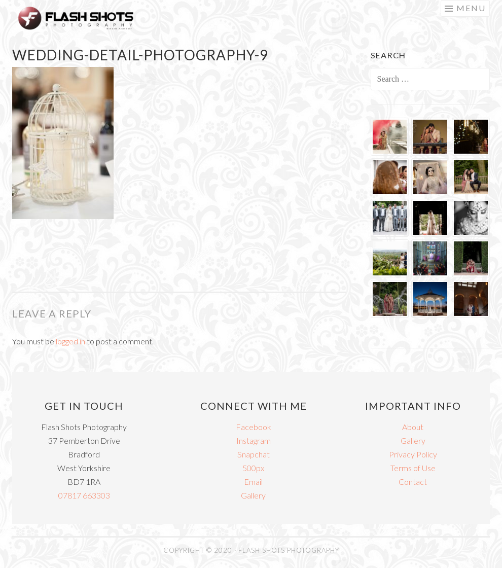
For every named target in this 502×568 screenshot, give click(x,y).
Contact (413, 481)
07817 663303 (84, 495)
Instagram (253, 440)
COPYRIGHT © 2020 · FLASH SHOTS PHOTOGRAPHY (251, 550)
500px (253, 468)
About (412, 427)
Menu (471, 8)
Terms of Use (413, 468)
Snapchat (253, 454)
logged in (70, 341)
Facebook (253, 427)
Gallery (253, 495)
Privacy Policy (413, 454)
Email (253, 481)
